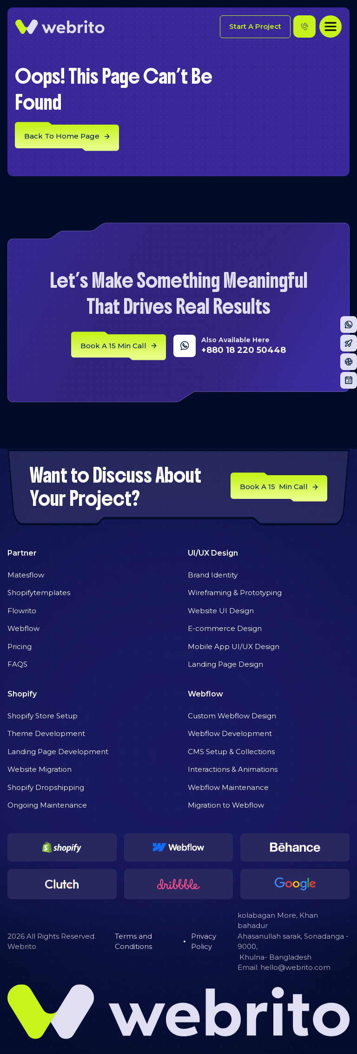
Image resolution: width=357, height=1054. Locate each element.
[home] (60, 27)
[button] (330, 26)
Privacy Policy (203, 941)
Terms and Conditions (133, 941)
